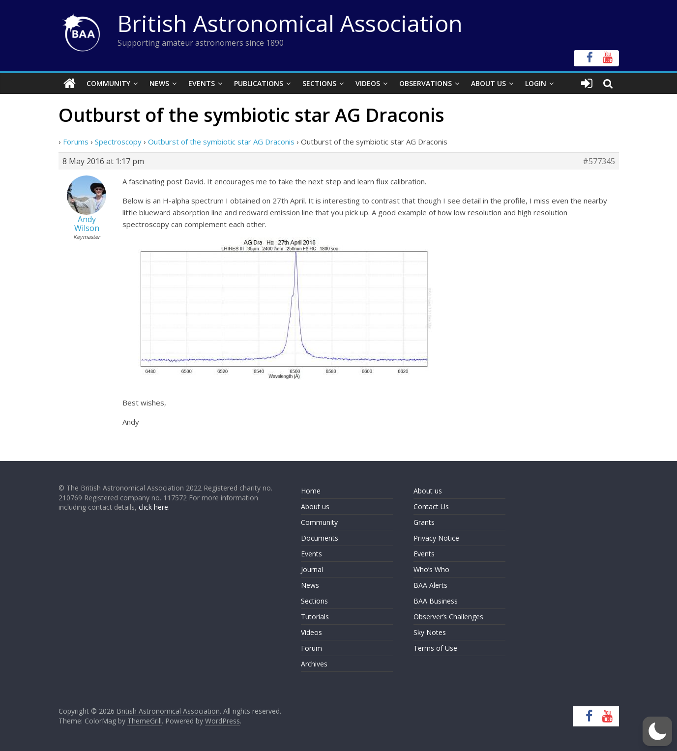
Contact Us (431, 506)
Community (108, 83)
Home (311, 490)
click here (153, 507)
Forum (311, 648)
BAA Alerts (430, 585)
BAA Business (435, 601)
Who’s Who (431, 569)
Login (535, 83)
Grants (424, 522)
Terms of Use (435, 648)
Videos (367, 83)
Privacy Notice (436, 538)
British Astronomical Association (290, 23)
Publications (258, 83)
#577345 (599, 161)
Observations (425, 83)
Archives (314, 663)
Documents (319, 538)
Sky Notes (429, 632)
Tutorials (315, 616)
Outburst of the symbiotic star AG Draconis (221, 141)
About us (315, 506)
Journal (312, 569)
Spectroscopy (118, 141)
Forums (75, 141)
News (159, 83)
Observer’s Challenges (448, 616)
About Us (488, 83)
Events (201, 83)
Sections (319, 83)
